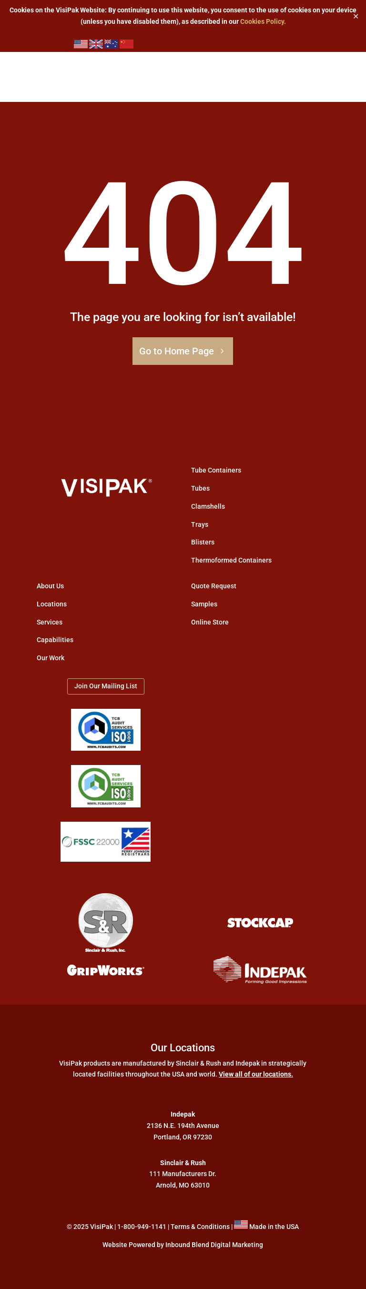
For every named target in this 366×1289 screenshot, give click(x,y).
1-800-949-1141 (141, 1226)
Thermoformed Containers (231, 560)
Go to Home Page (176, 351)
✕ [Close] (356, 15)
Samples (204, 604)
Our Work (50, 658)
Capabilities (55, 640)
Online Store (210, 622)
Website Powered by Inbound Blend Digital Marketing (182, 1245)
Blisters (202, 542)
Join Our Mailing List (105, 686)
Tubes (200, 488)
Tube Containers (216, 470)
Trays (199, 524)
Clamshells (208, 506)
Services (49, 622)
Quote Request (213, 586)
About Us (50, 586)
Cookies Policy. (263, 21)
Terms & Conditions (200, 1226)
